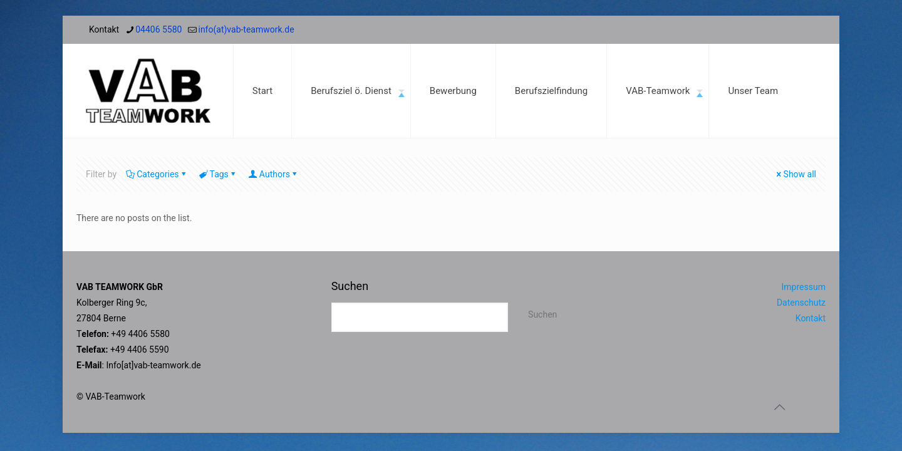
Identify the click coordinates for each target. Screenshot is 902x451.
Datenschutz (801, 303)
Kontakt (811, 318)
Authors (274, 174)
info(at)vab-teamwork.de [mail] (246, 29)
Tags (218, 174)
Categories (156, 174)
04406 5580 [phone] (158, 29)
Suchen (349, 286)
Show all (795, 174)
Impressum (804, 287)
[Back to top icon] (779, 407)
